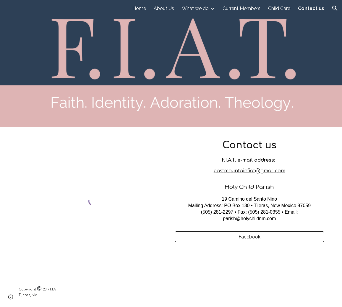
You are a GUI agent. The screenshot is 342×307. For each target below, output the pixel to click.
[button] (335, 8)
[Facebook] (249, 236)
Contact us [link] (311, 8)
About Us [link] (164, 8)
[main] (249, 182)
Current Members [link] (241, 8)
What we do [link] (195, 8)
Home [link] (139, 8)
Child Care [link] (279, 8)
